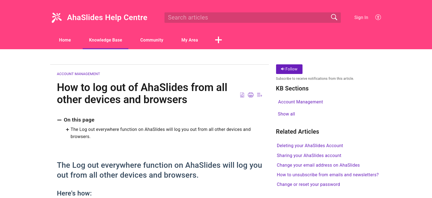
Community (156, 40)
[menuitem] (378, 17)
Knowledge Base (108, 40)
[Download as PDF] (242, 95)
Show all (286, 114)
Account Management (78, 74)
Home (66, 40)
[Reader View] (259, 95)
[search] (252, 17)
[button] (225, 40)
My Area (195, 40)
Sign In (361, 17)
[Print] (250, 95)
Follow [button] (289, 69)
